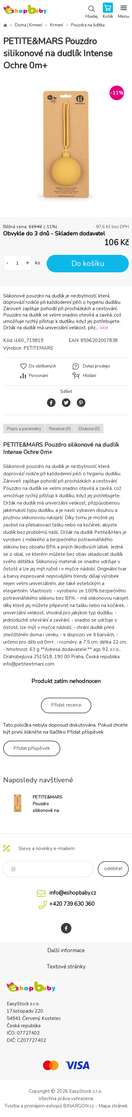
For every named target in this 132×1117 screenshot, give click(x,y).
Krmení (56, 25)
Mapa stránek (113, 1106)
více (104, 328)
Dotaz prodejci (96, 366)
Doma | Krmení (28, 25)
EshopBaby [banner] (25, 11)
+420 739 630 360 (72, 904)
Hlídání (89, 376)
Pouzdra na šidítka (88, 25)
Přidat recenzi (66, 705)
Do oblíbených (42, 366)
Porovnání (38, 376)
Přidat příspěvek (31, 748)
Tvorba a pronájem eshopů (33, 1106)
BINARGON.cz (78, 1106)
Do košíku (87, 264)
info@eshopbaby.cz (72, 893)
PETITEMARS (38, 348)
